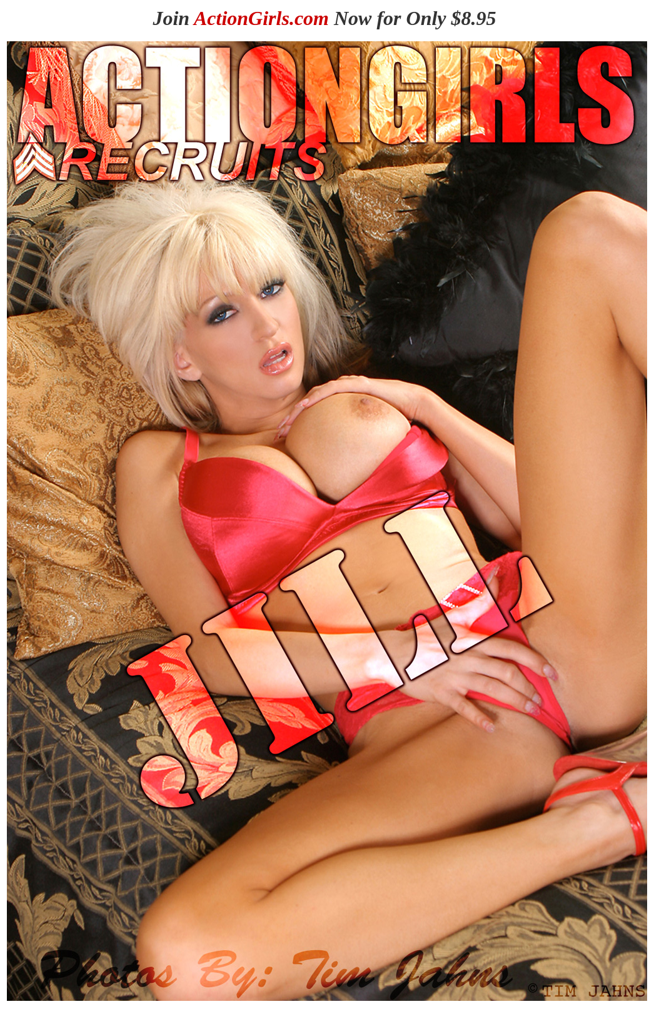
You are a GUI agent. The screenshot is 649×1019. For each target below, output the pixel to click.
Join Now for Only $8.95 (324, 18)
